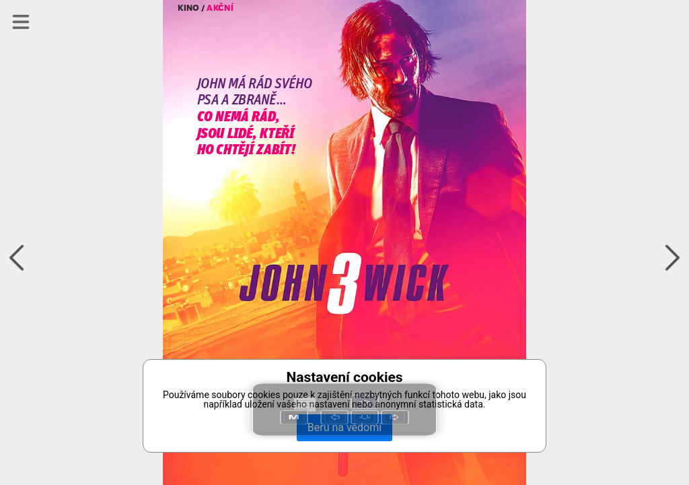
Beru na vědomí (344, 427)
